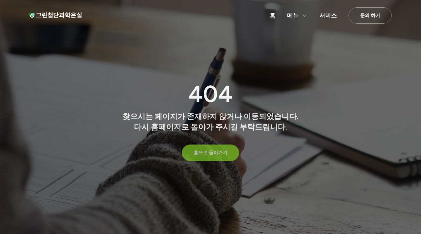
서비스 (328, 15)
